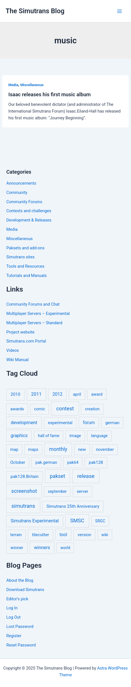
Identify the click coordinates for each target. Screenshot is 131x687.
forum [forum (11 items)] (89, 422)
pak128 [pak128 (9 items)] (96, 462)
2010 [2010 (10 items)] (15, 394)
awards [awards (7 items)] (17, 408)
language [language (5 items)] (99, 435)
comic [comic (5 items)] (39, 409)
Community (16, 192)
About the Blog (19, 580)
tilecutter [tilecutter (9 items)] (40, 534)
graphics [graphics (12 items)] (19, 435)
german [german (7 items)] (112, 422)
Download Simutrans (25, 589)
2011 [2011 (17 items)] (36, 394)
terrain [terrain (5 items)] (16, 534)
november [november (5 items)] (105, 449)
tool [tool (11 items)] (63, 534)
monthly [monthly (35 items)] (58, 449)
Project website (20, 332)
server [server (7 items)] (82, 491)
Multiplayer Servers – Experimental (37, 313)
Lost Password (19, 626)
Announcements (21, 183)
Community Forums (24, 201)
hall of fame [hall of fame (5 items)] (48, 435)
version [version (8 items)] (84, 534)
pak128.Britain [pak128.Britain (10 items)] (24, 476)
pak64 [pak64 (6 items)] (72, 462)
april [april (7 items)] (77, 394)
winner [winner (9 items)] (16, 547)
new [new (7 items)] (82, 449)
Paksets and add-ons (25, 247)
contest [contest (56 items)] (65, 409)
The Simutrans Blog (35, 11)
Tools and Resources (25, 266)
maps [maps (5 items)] (33, 449)
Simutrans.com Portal (26, 341)
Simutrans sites (20, 256)
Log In (11, 607)
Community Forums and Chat (32, 304)
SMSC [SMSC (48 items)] (77, 521)
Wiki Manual (17, 359)
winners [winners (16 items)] (42, 547)
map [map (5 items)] (14, 449)
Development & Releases (28, 220)
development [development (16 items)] (24, 422)
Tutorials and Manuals (26, 275)
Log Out (13, 617)
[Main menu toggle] (119, 11)
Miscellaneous (32, 85)
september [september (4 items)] (57, 491)
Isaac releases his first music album (49, 94)
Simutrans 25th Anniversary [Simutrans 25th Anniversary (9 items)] (72, 506)
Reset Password (21, 645)
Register (13, 635)
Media (13, 85)
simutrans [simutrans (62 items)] (23, 506)
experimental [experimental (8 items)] (60, 422)
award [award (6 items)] (97, 394)
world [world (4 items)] (65, 547)
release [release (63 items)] (85, 476)
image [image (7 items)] (75, 435)
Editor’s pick (17, 598)
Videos (12, 350)
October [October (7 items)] (17, 462)
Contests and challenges (28, 210)
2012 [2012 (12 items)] (58, 394)
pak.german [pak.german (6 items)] (46, 462)
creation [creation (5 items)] (92, 409)
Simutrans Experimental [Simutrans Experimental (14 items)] (35, 520)
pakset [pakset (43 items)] (57, 476)
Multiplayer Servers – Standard (34, 322)
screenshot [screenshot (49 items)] (24, 491)
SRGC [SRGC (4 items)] (100, 521)
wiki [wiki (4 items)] (104, 534)
